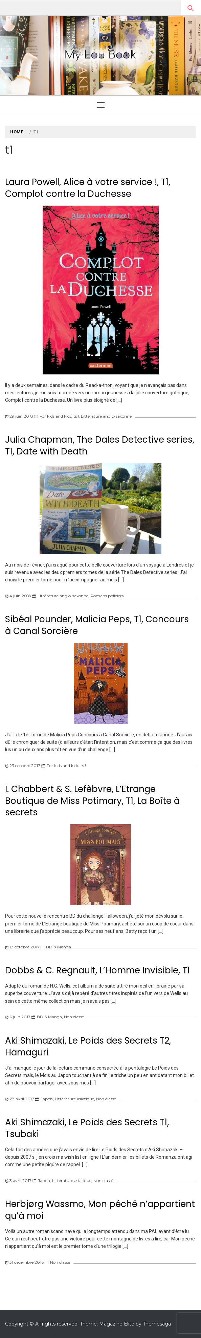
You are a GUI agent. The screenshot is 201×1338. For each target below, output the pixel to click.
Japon (47, 1098)
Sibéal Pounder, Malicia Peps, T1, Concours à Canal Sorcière (97, 625)
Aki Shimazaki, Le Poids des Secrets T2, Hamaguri (88, 1046)
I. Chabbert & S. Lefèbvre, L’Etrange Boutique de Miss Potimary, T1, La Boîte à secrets (92, 800)
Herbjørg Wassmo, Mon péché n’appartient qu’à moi (100, 1210)
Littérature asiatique (74, 1098)
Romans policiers (107, 595)
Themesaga (157, 1324)
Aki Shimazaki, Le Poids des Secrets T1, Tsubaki (87, 1128)
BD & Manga (58, 946)
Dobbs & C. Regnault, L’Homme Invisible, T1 (97, 970)
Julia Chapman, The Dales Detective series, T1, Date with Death (99, 445)
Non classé (74, 1016)
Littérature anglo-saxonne (106, 416)
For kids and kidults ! (59, 416)
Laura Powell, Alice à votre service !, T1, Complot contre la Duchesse (87, 188)
